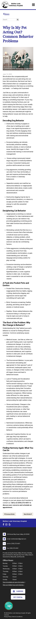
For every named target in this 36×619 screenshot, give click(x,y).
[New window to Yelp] (10, 525)
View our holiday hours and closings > (13, 585)
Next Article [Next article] (28, 514)
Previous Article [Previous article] (9, 514)
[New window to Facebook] (4, 525)
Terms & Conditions (17, 616)
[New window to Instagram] (6, 525)
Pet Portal (18, 597)
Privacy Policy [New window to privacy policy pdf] (7, 616)
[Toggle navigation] (33, 4)
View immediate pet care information (13, 582)
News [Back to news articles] (6, 14)
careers (18, 591)
